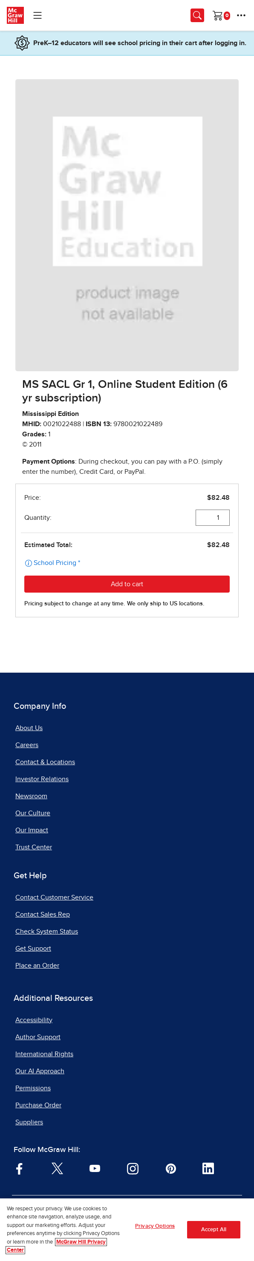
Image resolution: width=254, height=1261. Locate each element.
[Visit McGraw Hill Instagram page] (133, 1167)
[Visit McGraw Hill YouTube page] (95, 1167)
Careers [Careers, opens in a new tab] (26, 745)
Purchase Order (38, 1105)
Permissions (33, 1088)
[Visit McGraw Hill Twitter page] (57, 1167)
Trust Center (33, 847)
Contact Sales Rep (42, 914)
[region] (127, 1229)
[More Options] (241, 15)
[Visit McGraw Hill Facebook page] (19, 1167)
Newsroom (31, 796)
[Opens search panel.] (197, 15)
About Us (29, 728)
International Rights (44, 1054)
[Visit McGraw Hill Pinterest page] (170, 1167)
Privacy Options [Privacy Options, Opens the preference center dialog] (155, 1226)
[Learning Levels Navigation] (37, 15)
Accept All (213, 1229)
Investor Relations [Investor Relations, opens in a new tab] (42, 779)
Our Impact (31, 830)
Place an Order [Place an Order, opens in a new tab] (37, 965)
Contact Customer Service (54, 897)
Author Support (38, 1037)
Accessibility (33, 1020)
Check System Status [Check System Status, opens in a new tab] (46, 931)
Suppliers (29, 1122)
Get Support (33, 948)
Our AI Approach (39, 1071)
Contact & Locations (45, 762)
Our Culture (32, 813)
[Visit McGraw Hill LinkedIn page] (208, 1167)
